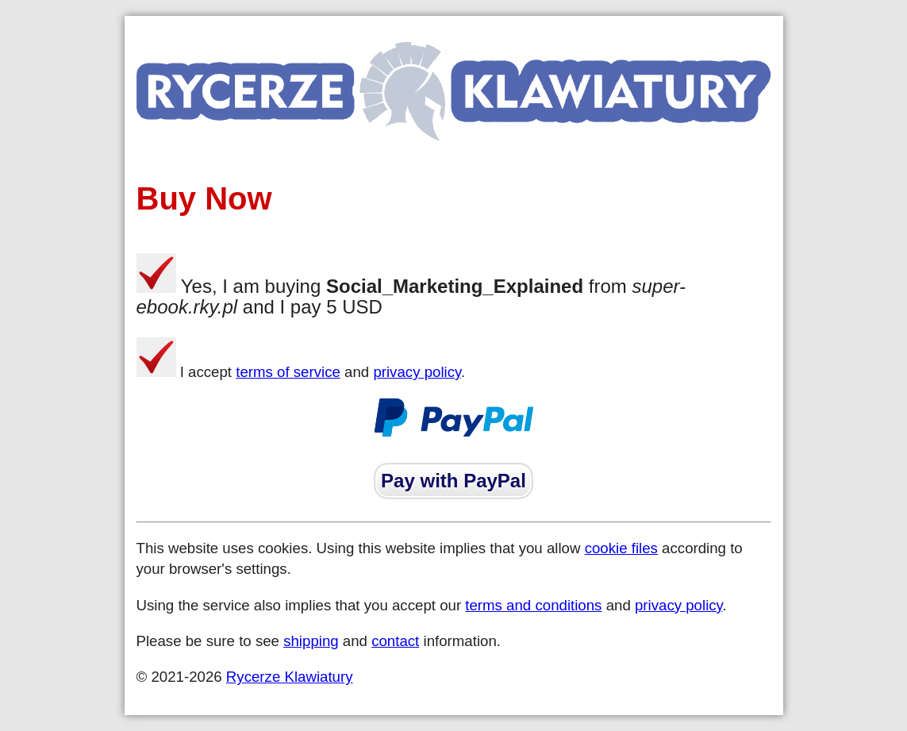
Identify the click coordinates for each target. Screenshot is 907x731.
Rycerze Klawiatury (289, 676)
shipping (311, 641)
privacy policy (417, 372)
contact (395, 641)
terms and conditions (533, 605)
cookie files (621, 548)
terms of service (288, 372)
